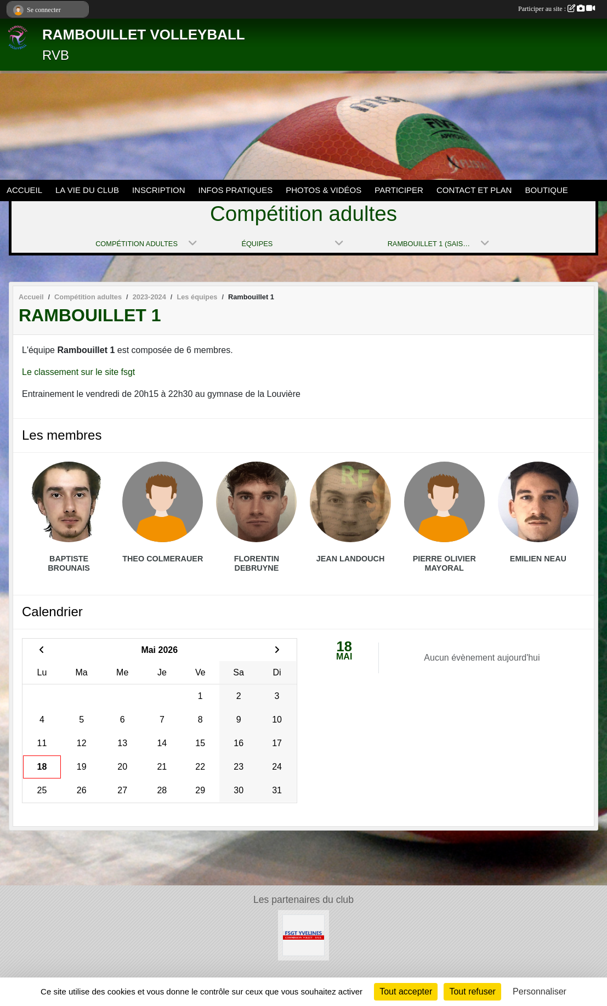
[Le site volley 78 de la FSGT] (303, 934)
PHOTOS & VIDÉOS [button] (323, 190)
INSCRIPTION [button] (158, 190)
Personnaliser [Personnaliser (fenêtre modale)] (539, 991)
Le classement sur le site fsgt (78, 372)
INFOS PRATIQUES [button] (235, 190)
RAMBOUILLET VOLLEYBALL (143, 34)
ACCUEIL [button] (24, 190)
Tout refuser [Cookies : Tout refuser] (472, 991)
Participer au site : (556, 9)
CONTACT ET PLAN (474, 190)
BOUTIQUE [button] (546, 190)
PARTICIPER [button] (399, 190)
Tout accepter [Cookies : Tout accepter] (405, 991)
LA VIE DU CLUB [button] (87, 190)
